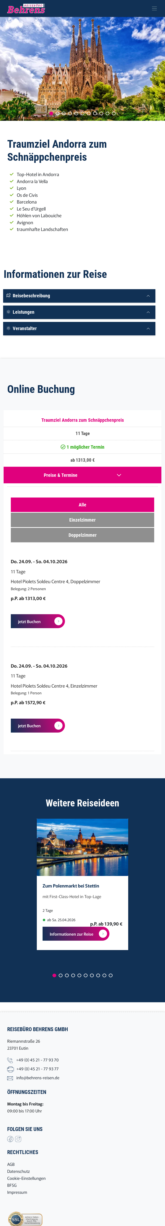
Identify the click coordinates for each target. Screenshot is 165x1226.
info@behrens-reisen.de (37, 1077)
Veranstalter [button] (21, 328)
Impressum (17, 1192)
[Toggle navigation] (154, 8)
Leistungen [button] (20, 312)
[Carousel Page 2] (57, 113)
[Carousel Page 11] (114, 113)
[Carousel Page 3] (64, 113)
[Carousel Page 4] (70, 113)
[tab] (79, 296)
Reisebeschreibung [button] (28, 296)
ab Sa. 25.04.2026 (59, 919)
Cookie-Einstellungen (26, 1178)
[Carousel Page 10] (107, 113)
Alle (82, 505)
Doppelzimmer (83, 535)
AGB (11, 1164)
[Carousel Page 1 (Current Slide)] (51, 113)
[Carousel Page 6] (82, 113)
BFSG (12, 1185)
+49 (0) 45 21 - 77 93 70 (37, 1060)
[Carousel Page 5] (76, 113)
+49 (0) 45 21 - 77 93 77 (37, 1069)
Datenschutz (18, 1171)
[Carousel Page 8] (95, 113)
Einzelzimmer (82, 520)
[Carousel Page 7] (89, 113)
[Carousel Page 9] (101, 113)
